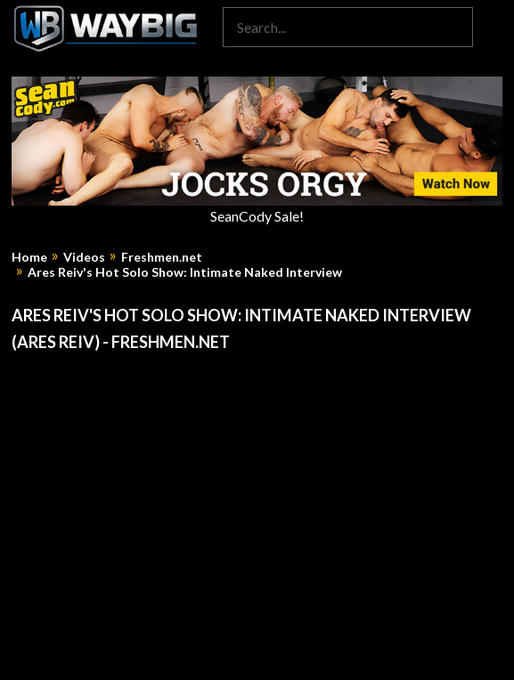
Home (29, 257)
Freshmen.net (161, 257)
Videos (84, 257)
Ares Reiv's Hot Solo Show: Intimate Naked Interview (185, 272)
